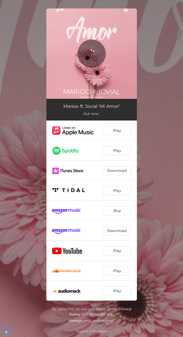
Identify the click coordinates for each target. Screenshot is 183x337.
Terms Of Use (101, 314)
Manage (75, 320)
